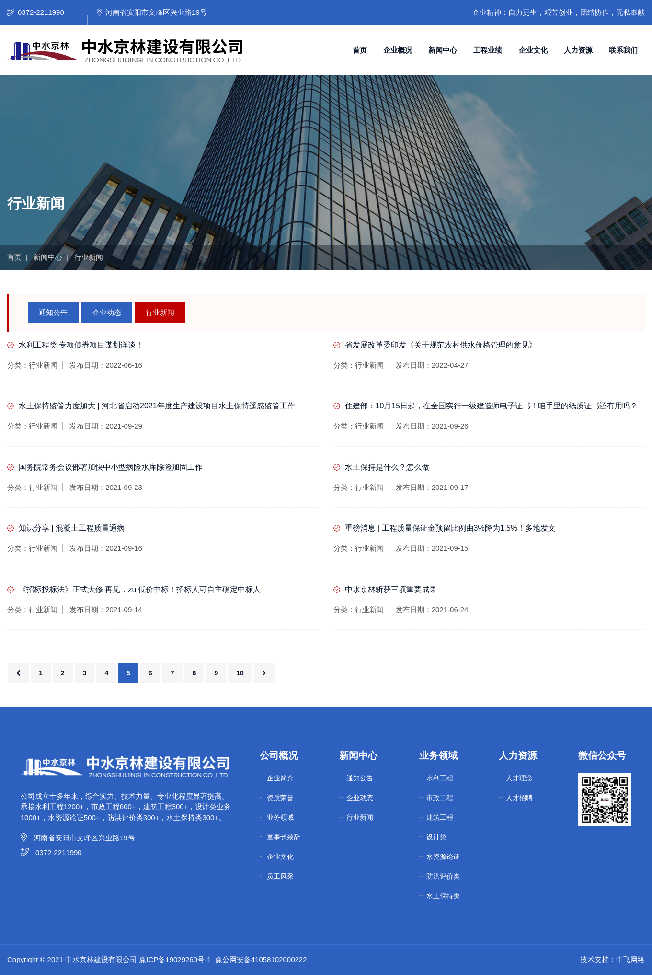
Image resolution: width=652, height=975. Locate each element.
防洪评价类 (443, 876)
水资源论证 (443, 856)
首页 (360, 50)
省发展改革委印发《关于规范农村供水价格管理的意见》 (441, 345)
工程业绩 (487, 50)
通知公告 (53, 312)
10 (240, 673)
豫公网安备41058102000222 (261, 959)
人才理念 (519, 778)
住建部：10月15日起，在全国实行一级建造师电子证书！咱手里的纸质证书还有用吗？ (491, 406)
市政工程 (439, 797)
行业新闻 (160, 312)
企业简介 (280, 778)
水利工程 (439, 778)
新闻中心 (442, 50)
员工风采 (280, 876)
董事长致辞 (283, 837)
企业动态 (106, 312)
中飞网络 (630, 959)
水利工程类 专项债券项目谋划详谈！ (81, 345)
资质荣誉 (280, 797)
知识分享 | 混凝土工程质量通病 (72, 528)
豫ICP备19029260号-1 (175, 959)
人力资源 (578, 50)
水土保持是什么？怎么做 (387, 467)
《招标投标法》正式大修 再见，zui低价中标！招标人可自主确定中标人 (140, 589)
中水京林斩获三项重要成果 (391, 589)
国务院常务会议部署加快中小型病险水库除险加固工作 (111, 467)
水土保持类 (443, 896)
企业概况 (397, 50)
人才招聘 (519, 797)
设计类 (436, 837)
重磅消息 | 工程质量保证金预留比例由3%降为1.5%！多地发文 (450, 528)
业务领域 (280, 817)
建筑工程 (439, 817)
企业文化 (533, 50)
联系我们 (623, 50)
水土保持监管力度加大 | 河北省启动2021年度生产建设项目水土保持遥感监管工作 (157, 406)
